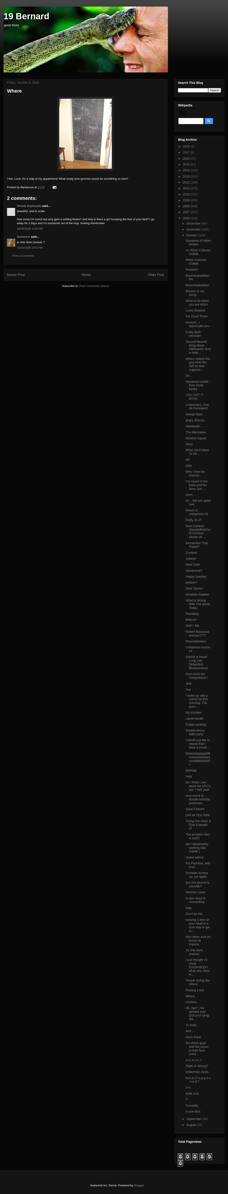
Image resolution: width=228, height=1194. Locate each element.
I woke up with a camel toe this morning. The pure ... (197, 701)
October (192, 235)
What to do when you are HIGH (197, 302)
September (194, 1119)
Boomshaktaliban (197, 285)
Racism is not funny (195, 293)
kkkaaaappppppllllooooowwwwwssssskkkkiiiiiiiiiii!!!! (198, 759)
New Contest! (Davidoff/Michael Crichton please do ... (198, 531)
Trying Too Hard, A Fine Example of (198, 824)
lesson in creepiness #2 (197, 512)
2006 (187, 218)
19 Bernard (26, 16)
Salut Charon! (195, 809)
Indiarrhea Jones (197, 1072)
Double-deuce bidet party (195, 732)
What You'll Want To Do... (197, 451)
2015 (187, 164)
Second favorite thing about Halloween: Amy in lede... (198, 347)
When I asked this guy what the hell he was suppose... (198, 364)
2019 (187, 146)
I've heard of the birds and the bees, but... (197, 485)
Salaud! (191, 558)
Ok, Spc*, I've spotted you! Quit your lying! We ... (197, 1013)
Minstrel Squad (196, 438)
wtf (188, 459)
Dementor (23, 236)
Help (189, 776)
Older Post (156, 275)
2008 (187, 206)
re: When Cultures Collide (198, 252)
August (191, 1125)
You (188, 689)
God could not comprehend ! (197, 675)
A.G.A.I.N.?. (194, 1060)
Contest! (191, 552)
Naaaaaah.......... (197, 426)
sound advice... (196, 857)
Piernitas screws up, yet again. (197, 874)
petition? (191, 582)
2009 (187, 200)
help (188, 908)
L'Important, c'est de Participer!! (197, 406)
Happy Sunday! (196, 576)
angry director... (196, 420)
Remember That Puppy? (197, 545)
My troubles (193, 712)
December (193, 223)
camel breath (194, 718)
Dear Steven (194, 588)
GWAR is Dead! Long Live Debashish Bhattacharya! (197, 662)
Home (86, 275)
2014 (187, 170)
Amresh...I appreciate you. (198, 324)
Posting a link (195, 990)
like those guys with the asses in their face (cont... (197, 1048)
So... (189, 375)
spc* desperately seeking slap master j (197, 847)
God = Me (192, 625)
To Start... (192, 1025)
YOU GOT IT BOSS (194, 396)
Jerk (188, 683)
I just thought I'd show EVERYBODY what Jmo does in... (198, 967)
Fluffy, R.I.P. (194, 520)
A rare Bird (193, 1111)
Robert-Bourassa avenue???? (197, 633)
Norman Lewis (195, 892)
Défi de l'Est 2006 (198, 815)
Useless (191, 1002)
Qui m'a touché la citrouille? (198, 884)
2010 (187, 194)
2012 (187, 182)
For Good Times (197, 316)
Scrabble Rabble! (197, 594)
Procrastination (196, 641)
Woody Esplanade (29, 205)
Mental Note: (194, 414)
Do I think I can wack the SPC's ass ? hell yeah (198, 786)
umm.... (191, 494)
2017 (187, 152)
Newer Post (16, 275)
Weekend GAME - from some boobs (198, 385)
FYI (188, 1087)
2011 (187, 188)
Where (190, 996)
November (193, 229)
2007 (187, 212)
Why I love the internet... (195, 473)
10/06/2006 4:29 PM (30, 228)
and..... (190, 1031)
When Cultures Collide (196, 261)
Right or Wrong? (197, 1066)
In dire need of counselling (195, 900)
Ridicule (191, 619)
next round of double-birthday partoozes (198, 799)
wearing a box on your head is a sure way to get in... (198, 925)
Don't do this (194, 914)
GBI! (189, 466)
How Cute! (193, 564)
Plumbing (192, 613)
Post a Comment (23, 255)
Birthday (191, 770)
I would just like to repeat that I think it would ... (198, 743)
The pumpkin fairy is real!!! (198, 836)
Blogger (139, 1185)
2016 (187, 158)
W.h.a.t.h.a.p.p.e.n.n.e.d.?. (198, 1079)
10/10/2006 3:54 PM (30, 247)
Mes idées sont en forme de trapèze (198, 940)
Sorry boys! (193, 1037)
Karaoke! (192, 269)
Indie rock (192, 1093)
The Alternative (196, 432)
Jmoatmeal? (194, 570)
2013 (187, 176)
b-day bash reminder (193, 334)
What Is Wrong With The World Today (198, 604)
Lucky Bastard (195, 310)
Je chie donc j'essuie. (194, 952)
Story (189, 444)
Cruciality (192, 1105)
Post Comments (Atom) (94, 286)
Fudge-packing (196, 724)
